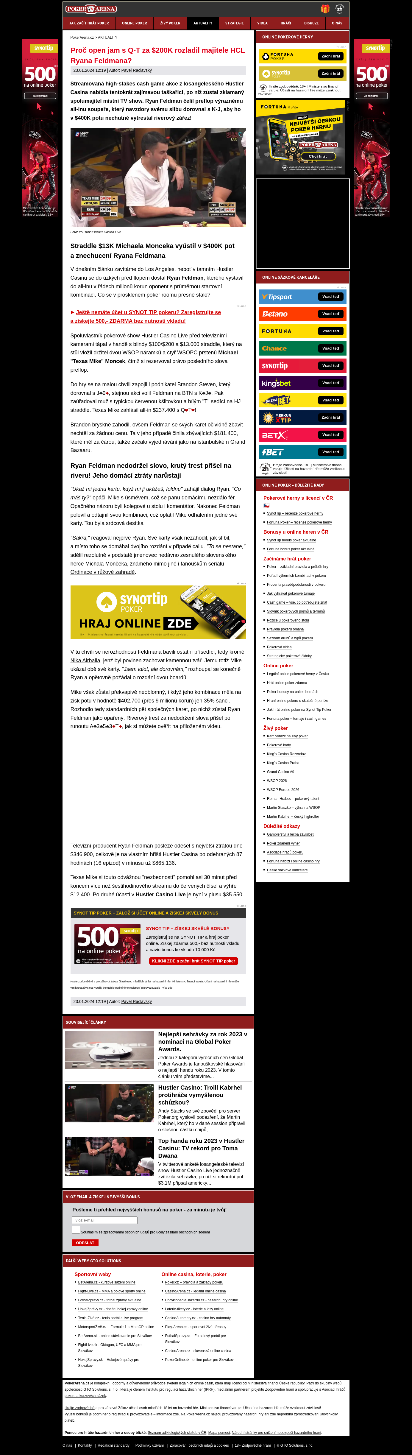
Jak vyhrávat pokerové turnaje (291, 593)
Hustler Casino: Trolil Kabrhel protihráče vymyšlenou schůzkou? (200, 1095)
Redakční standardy (113, 1445)
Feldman (160, 425)
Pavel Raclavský (136, 70)
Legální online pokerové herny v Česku (298, 674)
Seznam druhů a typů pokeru (290, 638)
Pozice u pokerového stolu (288, 620)
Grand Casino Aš (280, 772)
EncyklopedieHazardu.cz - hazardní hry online (201, 1300)
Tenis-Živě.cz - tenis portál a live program (110, 1318)
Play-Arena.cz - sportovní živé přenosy (195, 1327)
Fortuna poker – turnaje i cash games (296, 718)
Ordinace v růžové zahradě (103, 572)
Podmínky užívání (149, 1445)
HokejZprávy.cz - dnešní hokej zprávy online (113, 1309)
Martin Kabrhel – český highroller (293, 816)
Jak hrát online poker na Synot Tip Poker (299, 710)
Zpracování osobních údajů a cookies (199, 1445)
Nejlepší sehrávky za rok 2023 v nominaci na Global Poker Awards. (202, 1041)
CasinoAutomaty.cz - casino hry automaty (198, 1318)
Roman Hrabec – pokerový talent (293, 799)
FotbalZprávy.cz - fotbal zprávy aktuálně (109, 1300)
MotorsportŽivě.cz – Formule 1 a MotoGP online (116, 1327)
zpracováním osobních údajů (126, 1232)
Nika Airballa (85, 660)
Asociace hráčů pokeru (285, 852)
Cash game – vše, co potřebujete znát (297, 602)
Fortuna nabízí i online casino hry (293, 861)
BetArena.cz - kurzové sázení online (106, 1282)
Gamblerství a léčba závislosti (290, 834)
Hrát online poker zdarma (287, 683)
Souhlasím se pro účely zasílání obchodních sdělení (145, 1232)
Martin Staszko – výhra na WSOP (293, 808)
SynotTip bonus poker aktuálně (291, 540)
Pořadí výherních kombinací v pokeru (296, 576)
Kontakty (85, 1445)
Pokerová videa (279, 647)
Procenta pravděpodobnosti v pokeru (296, 584)
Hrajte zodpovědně (82, 981)
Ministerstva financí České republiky (276, 1383)
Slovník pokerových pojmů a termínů (296, 611)
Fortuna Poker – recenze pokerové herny (299, 522)
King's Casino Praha (283, 763)
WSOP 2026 (277, 781)
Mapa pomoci (219, 1433)
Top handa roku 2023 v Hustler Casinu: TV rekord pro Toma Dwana (201, 1148)
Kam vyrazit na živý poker (287, 736)
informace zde (167, 1414)
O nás (67, 1445)
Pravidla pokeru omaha (285, 629)
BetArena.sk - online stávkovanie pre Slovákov (115, 1336)
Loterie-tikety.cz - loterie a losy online (194, 1309)
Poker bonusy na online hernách (292, 692)
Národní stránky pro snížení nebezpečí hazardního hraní (276, 1433)
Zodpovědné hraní (279, 1389)
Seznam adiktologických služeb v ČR (177, 1433)
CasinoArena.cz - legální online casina (195, 1291)
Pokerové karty (279, 745)
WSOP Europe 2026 (283, 790)
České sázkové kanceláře (287, 870)
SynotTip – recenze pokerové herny (295, 513)
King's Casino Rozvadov (286, 754)
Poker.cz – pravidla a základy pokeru (194, 1282)
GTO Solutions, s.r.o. (296, 1445)
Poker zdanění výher (283, 843)
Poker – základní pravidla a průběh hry (297, 567)
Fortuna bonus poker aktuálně (290, 549)
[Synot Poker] (372, 216)
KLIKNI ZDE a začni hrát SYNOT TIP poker (193, 961)
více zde (168, 987)
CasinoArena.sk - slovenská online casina (198, 1351)
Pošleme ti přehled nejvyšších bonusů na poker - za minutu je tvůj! (150, 1209)
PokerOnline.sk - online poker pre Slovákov (199, 1360)
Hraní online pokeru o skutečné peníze (297, 701)
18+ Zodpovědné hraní (253, 1445)
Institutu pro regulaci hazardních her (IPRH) (180, 1389)
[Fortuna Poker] (300, 173)
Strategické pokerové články (289, 656)
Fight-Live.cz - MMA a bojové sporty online (112, 1291)
